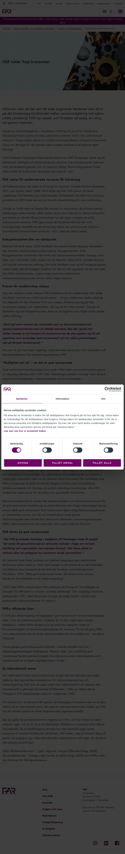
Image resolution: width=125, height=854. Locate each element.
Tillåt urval (62, 462)
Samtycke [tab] (22, 398)
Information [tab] (62, 398)
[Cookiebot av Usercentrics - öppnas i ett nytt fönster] (107, 389)
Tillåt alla (102, 462)
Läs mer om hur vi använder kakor (25, 431)
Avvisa (22, 462)
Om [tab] (103, 398)
